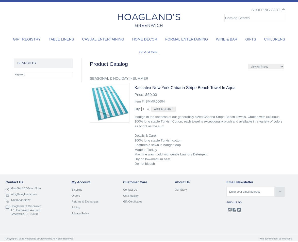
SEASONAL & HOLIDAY (109, 78)
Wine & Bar (226, 39)
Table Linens (61, 39)
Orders (76, 195)
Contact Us (130, 189)
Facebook (234, 211)
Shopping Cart (265, 10)
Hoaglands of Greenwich (26, 206)
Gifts (250, 39)
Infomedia (287, 238)
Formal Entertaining (186, 39)
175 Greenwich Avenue (25, 210)
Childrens (274, 39)
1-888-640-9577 (20, 200)
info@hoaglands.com (24, 194)
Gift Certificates (132, 201)
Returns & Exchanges (85, 201)
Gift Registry (27, 39)
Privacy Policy (80, 213)
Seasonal (149, 52)
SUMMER (140, 78)
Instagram (230, 211)
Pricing (76, 207)
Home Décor (144, 39)
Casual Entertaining (103, 39)
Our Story (181, 189)
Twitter (239, 211)
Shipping (77, 189)
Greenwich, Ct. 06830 (24, 213)
